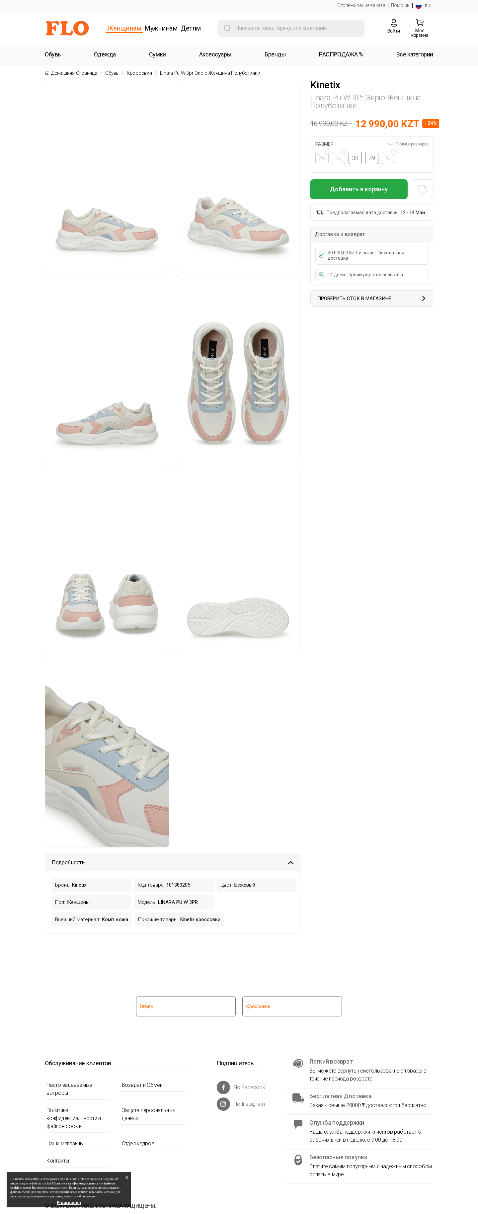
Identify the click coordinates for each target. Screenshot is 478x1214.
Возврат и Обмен (142, 1085)
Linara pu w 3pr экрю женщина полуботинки (210, 73)
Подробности (172, 862)
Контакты (57, 1161)
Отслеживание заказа (361, 5)
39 (372, 157)
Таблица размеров (407, 144)
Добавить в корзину (359, 189)
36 (324, 156)
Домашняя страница (74, 73)
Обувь (112, 73)
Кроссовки (139, 73)
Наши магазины (65, 1143)
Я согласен (69, 1202)
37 (341, 156)
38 (355, 157)
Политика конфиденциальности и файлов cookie (73, 1118)
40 (390, 156)
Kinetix (325, 85)
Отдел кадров (138, 1143)
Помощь (400, 5)
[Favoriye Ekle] (422, 189)
